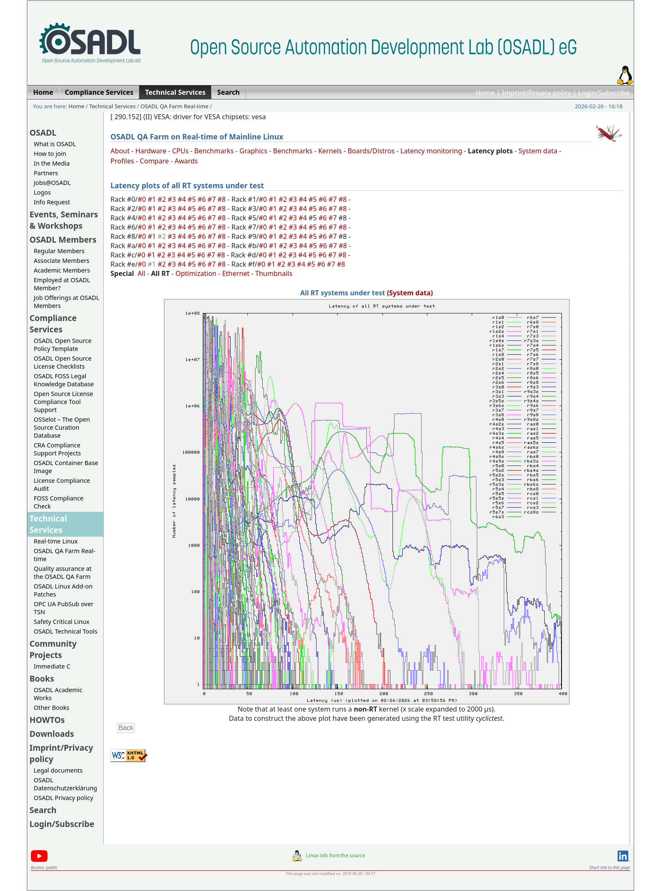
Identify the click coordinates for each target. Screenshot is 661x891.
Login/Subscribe (603, 92)
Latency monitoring (431, 150)
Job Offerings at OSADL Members (66, 302)
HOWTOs (47, 719)
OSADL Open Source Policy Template (62, 345)
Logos (42, 192)
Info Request (52, 202)
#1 (153, 199)
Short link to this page (609, 867)
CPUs (180, 150)
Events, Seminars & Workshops (64, 220)
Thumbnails (273, 273)
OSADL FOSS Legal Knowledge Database (64, 380)
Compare (154, 161)
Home (485, 92)
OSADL (43, 132)
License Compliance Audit (62, 484)
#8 (223, 199)
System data (538, 150)
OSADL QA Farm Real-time (174, 106)
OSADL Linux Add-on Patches (63, 590)
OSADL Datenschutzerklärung (65, 784)
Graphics (253, 150)
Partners (46, 173)
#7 (212, 199)
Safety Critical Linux (61, 622)
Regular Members (59, 251)
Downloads (52, 733)
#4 (182, 199)
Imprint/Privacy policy (536, 92)
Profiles (122, 161)
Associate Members (61, 261)
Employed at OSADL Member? (62, 284)
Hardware (151, 150)
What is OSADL (55, 144)
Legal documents (58, 770)
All (141, 273)
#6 (203, 199)
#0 (143, 199)
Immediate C (52, 666)
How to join (50, 154)
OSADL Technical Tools (65, 631)
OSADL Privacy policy (63, 798)
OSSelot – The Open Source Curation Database (62, 427)
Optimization (195, 273)
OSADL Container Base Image (66, 467)
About (119, 150)
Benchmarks (214, 150)
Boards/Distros (371, 150)
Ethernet (236, 273)
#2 (163, 199)
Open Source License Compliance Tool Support (63, 402)
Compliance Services (53, 323)
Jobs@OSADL (52, 183)
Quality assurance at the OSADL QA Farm (62, 573)
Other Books (51, 708)
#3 (173, 199)
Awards (186, 161)
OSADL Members (63, 239)
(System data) (410, 292)
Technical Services (112, 106)
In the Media (52, 163)
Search (43, 810)
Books (42, 678)
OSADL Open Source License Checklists (62, 362)
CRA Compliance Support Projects (57, 449)
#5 (193, 199)
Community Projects (53, 649)
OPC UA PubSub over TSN (64, 608)
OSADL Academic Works (58, 694)
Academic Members (62, 270)
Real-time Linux (56, 541)
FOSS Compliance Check (58, 502)
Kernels (330, 150)
